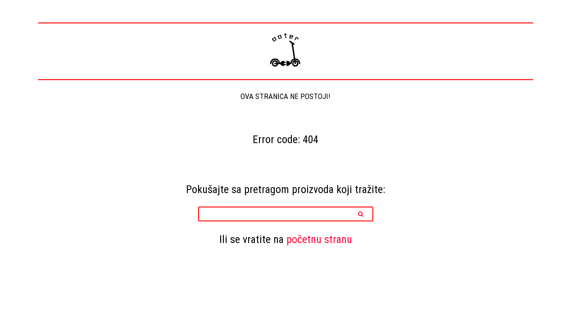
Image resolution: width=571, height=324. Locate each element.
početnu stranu (319, 239)
